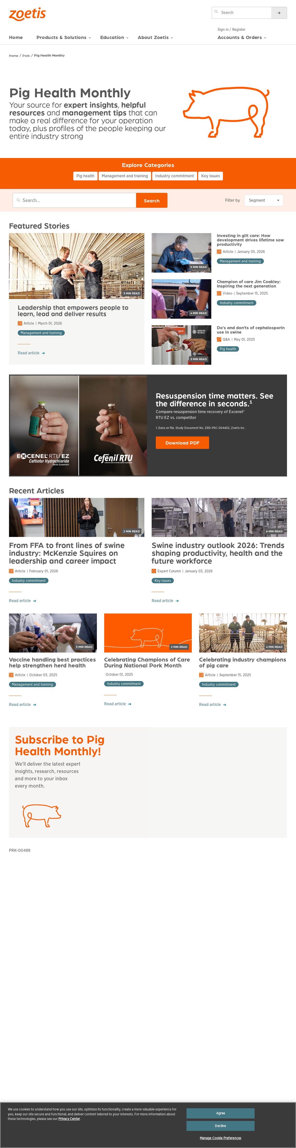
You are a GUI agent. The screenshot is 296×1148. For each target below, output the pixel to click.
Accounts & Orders (242, 39)
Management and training (125, 176)
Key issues (210, 176)
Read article (28, 353)
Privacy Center (69, 1119)
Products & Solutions (64, 39)
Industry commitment (174, 176)
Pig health (85, 176)
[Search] (279, 13)
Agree (220, 1113)
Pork (26, 55)
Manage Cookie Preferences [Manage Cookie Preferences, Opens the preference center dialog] (220, 1138)
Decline (220, 1126)
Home (16, 37)
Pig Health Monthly (49, 55)
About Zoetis (155, 39)
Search (152, 200)
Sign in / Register (231, 29)
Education (114, 39)
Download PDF (187, 443)
